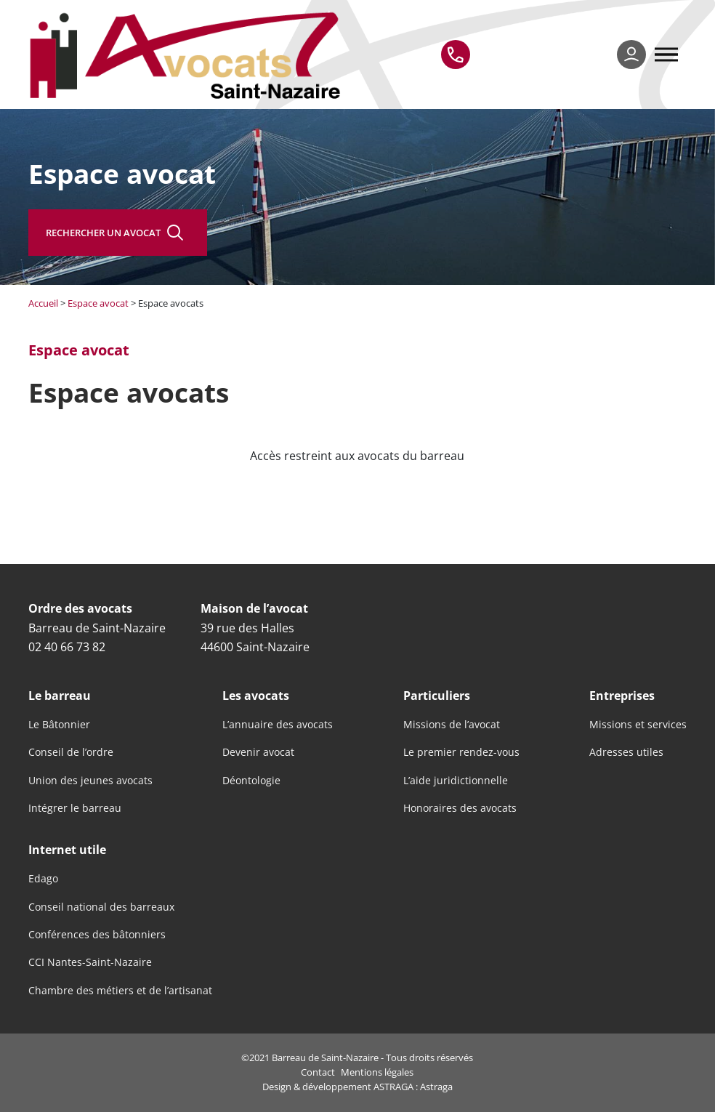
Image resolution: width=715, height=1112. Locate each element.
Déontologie (251, 780)
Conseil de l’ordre (70, 752)
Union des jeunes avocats (90, 780)
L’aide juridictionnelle (455, 780)
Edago (43, 878)
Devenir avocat (258, 752)
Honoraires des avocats (460, 808)
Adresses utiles (626, 752)
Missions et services (638, 724)
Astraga (436, 1086)
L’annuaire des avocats (277, 724)
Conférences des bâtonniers (97, 934)
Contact (318, 1072)
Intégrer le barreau (74, 808)
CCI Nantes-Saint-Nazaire (90, 962)
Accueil (43, 303)
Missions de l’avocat (451, 724)
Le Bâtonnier (59, 724)
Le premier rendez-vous (461, 752)
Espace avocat (98, 303)
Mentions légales (377, 1072)
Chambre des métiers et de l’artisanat (120, 990)
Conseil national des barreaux (101, 907)
